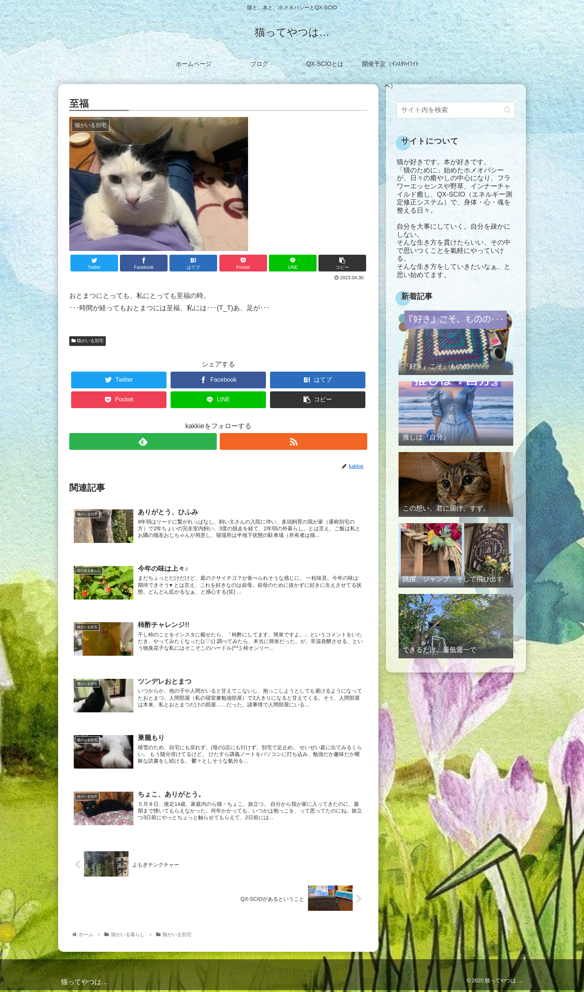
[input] (456, 110)
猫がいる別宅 (88, 340)
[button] (507, 110)
